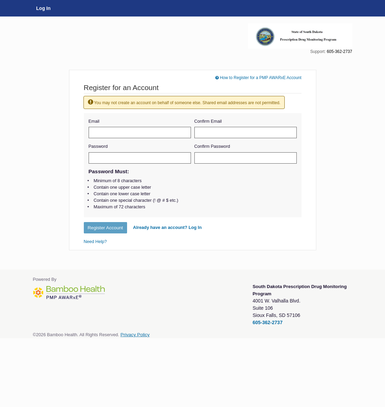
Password (98, 146)
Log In (43, 8)
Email (94, 121)
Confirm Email (208, 121)
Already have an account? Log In (167, 227)
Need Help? (95, 241)
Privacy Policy (135, 334)
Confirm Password (212, 146)
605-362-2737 (339, 51)
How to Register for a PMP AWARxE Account (258, 77)
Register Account (105, 227)
